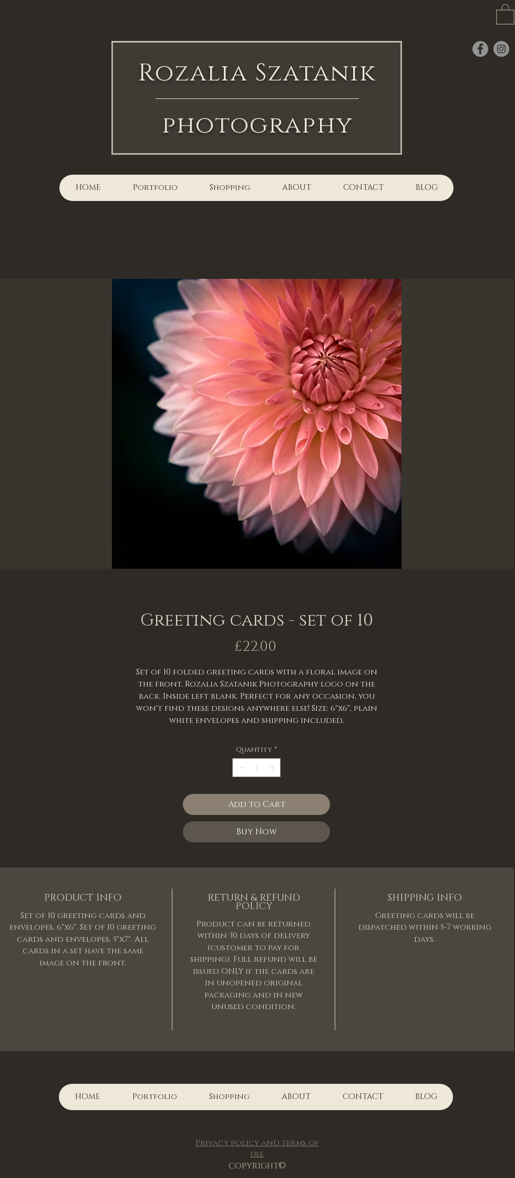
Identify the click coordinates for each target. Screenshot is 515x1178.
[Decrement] (240, 768)
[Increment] (273, 768)
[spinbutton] (256, 768)
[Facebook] (480, 49)
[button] (505, 14)
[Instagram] (501, 49)
